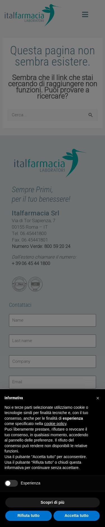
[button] (97, 398)
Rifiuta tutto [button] (28, 515)
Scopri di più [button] (52, 502)
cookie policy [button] (55, 423)
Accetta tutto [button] (76, 515)
